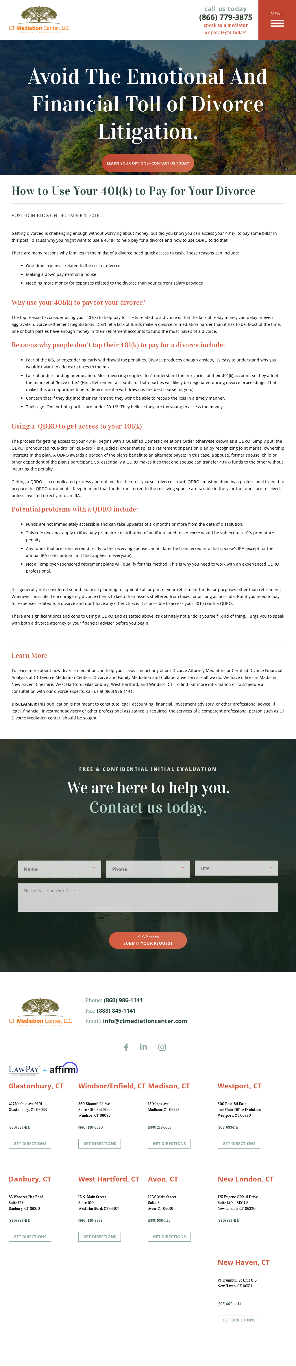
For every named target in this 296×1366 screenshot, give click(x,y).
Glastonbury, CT (36, 1085)
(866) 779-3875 (225, 17)
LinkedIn (146, 1051)
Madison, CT (169, 1085)
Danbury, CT (30, 1179)
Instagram (164, 1051)
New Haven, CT (244, 1262)
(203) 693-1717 (228, 1127)
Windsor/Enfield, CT (112, 1085)
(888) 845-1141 (115, 1010)
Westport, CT (240, 1085)
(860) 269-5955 (159, 1127)
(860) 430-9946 (90, 1220)
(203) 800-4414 (229, 1304)
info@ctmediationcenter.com (144, 1021)
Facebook (128, 1051)
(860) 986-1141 (122, 1000)
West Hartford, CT (108, 1179)
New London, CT (246, 1179)
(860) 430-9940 (90, 1127)
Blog (43, 215)
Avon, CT (163, 1179)
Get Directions (30, 1143)
